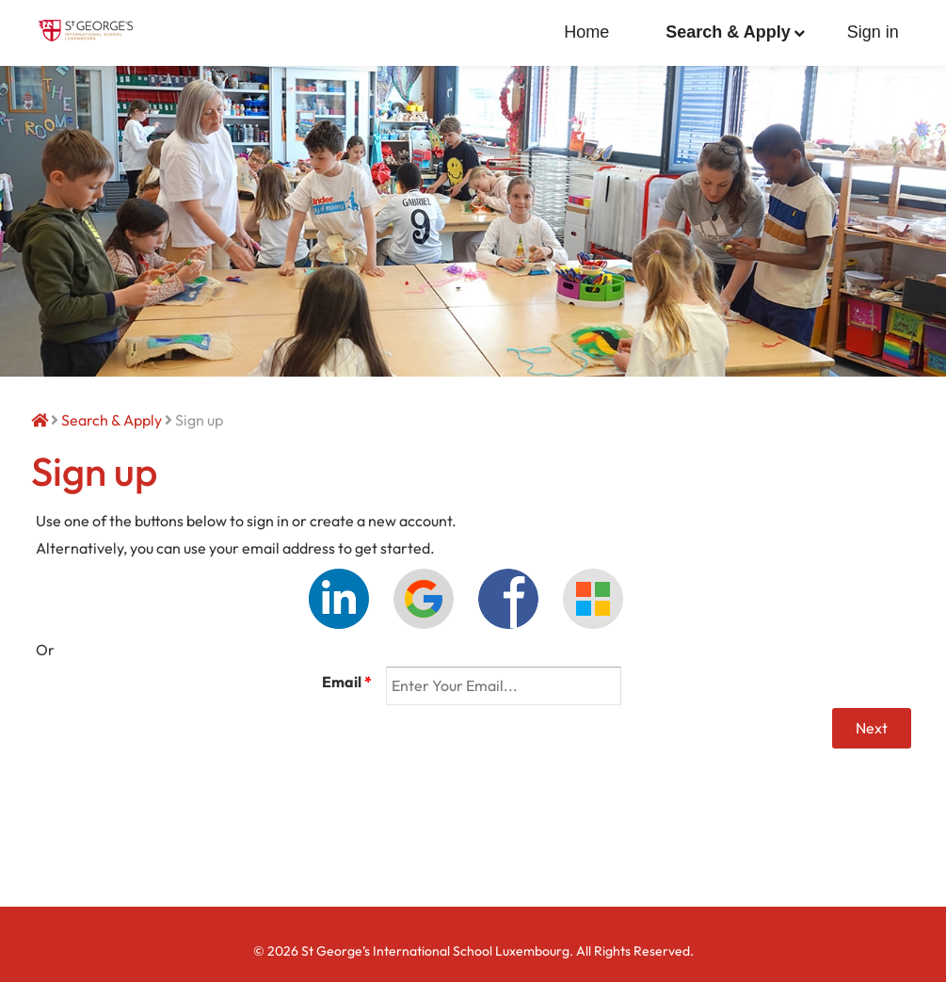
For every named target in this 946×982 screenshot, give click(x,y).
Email (347, 681)
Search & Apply (727, 32)
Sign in (873, 32)
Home (586, 32)
